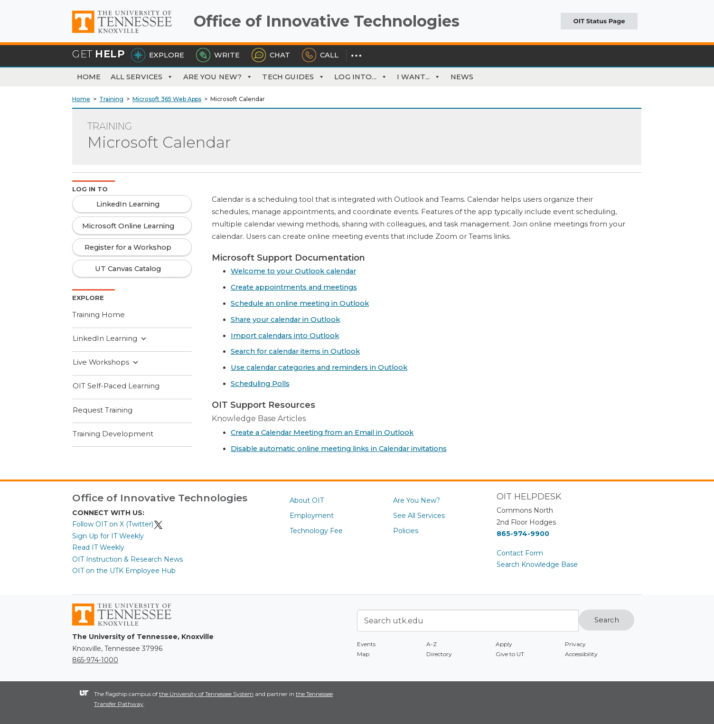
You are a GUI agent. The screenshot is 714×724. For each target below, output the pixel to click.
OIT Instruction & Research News (127, 559)
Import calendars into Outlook (285, 335)
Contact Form (520, 553)
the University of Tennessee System (206, 693)
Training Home (98, 314)
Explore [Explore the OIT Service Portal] (157, 55)
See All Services (419, 515)
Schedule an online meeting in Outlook (300, 303)
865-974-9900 (523, 533)
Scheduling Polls (260, 383)
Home (89, 77)
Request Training (102, 410)
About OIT (307, 500)
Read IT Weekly (98, 547)
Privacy (575, 644)
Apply (504, 644)
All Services (142, 76)
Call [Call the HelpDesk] (320, 55)
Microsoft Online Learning (128, 226)
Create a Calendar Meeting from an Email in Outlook (322, 432)
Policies (405, 531)
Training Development (113, 434)
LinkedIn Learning (110, 339)
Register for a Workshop (128, 247)
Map (363, 654)
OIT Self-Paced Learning (116, 386)
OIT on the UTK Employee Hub (124, 570)
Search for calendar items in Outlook (295, 351)
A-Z (431, 644)
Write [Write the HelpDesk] (218, 55)
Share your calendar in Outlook (285, 319)
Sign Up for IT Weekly (108, 536)
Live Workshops (106, 362)
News (462, 77)
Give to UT (510, 654)
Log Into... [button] (360, 76)
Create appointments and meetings (294, 287)
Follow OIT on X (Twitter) (117, 524)
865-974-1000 (95, 660)
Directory (439, 654)
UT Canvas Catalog (128, 268)
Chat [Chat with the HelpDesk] (271, 55)
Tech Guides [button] (293, 76)
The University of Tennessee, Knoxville (129, 33)
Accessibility (581, 654)
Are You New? (218, 76)
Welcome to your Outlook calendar (293, 271)
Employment (312, 515)
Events (366, 644)
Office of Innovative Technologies (327, 21)
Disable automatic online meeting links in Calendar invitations (339, 448)
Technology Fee (316, 531)
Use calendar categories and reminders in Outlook (319, 367)
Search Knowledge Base (537, 564)
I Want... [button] (419, 76)
